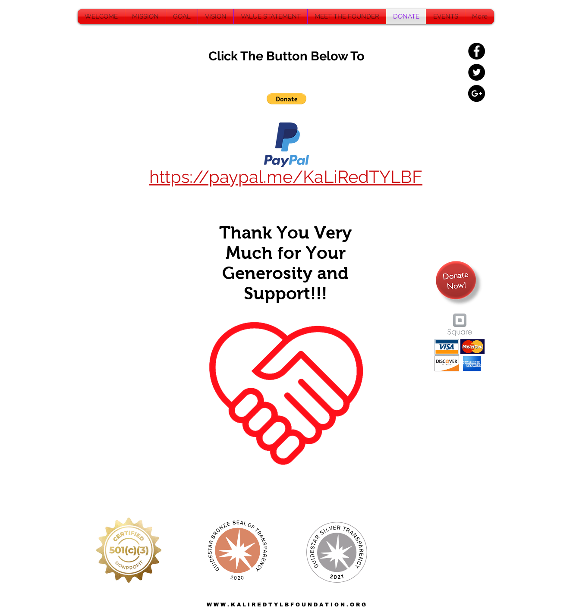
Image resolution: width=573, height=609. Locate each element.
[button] (286, 98)
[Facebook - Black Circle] (476, 51)
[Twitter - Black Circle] (476, 72)
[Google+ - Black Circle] (476, 93)
